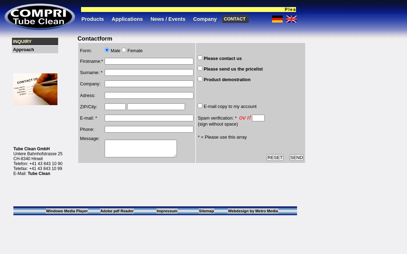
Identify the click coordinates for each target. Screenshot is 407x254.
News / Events (167, 19)
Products (92, 19)
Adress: (87, 93)
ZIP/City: (88, 104)
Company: (90, 82)
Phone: (87, 126)
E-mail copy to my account (230, 106)
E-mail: (87, 115)
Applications (127, 19)
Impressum (167, 211)
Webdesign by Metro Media (253, 211)
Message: (89, 135)
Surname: (89, 71)
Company (205, 19)
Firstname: (90, 61)
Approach (23, 49)
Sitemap (206, 211)
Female (134, 50)
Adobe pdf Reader (117, 211)
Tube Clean (39, 173)
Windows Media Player (67, 211)
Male (114, 50)
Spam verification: (216, 118)
